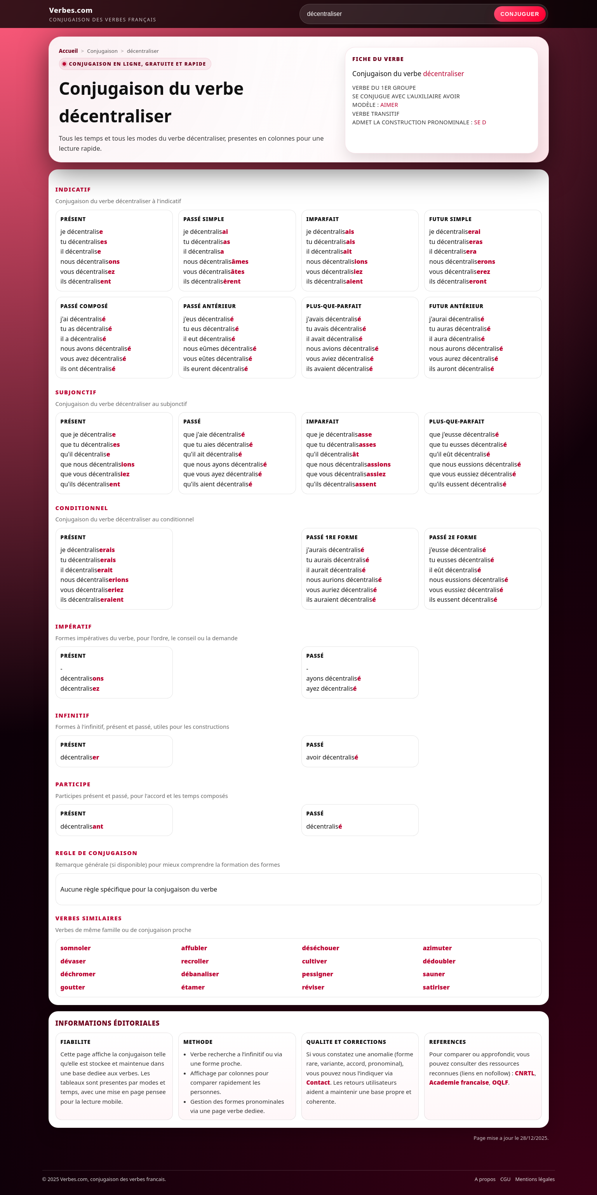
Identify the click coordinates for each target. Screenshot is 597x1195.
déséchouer (320, 948)
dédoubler (439, 961)
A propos (485, 1179)
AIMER (389, 104)
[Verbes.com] (103, 13)
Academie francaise (459, 1082)
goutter (73, 987)
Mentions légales (535, 1179)
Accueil (68, 50)
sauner (434, 974)
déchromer (78, 974)
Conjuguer (519, 14)
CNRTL (525, 1073)
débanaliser (200, 974)
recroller (195, 961)
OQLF (500, 1082)
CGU (505, 1179)
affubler (194, 948)
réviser (313, 987)
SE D (480, 122)
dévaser (73, 961)
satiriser (436, 987)
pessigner (317, 974)
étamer (193, 987)
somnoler (76, 948)
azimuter (437, 948)
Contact (318, 1082)
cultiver (314, 961)
